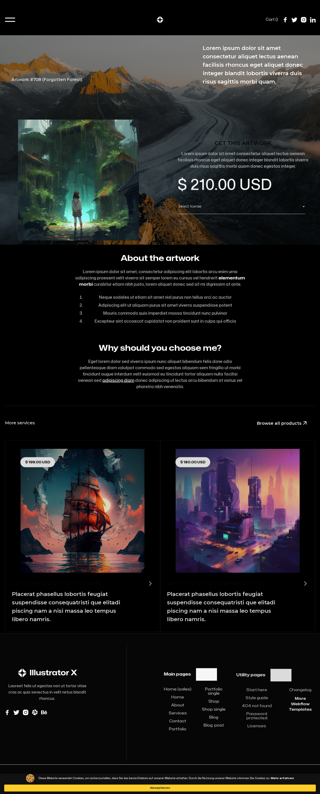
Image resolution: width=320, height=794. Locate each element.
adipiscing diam (118, 386)
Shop (213, 707)
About (177, 711)
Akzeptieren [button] (240, 786)
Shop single (214, 715)
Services (178, 719)
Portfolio (177, 735)
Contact (177, 727)
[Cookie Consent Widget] (160, 786)
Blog (213, 723)
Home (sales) (177, 695)
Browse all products (282, 423)
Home (177, 703)
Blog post (214, 731)
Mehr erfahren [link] (184, 787)
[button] (10, 19)
